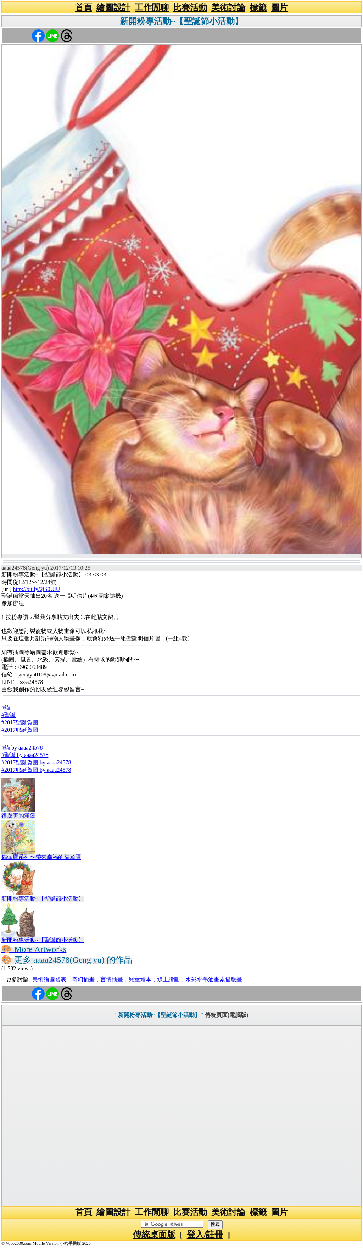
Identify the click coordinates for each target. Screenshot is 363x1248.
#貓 (5, 707)
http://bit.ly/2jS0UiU (36, 589)
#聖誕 (8, 715)
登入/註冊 (205, 1234)
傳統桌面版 (154, 1234)
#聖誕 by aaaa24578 (24, 755)
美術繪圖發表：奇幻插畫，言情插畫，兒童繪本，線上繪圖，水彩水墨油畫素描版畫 (137, 979)
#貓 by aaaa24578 (22, 748)
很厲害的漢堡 (18, 816)
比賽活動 (190, 7)
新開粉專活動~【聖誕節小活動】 (181, 21)
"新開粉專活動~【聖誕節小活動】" (159, 1015)
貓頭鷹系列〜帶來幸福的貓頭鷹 (41, 857)
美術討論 (228, 7)
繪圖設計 (113, 7)
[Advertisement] (181, 1116)
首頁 (83, 7)
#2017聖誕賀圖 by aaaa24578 (36, 762)
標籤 (258, 7)
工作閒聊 (152, 7)
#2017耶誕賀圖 (19, 730)
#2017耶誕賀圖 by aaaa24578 (36, 770)
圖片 (279, 7)
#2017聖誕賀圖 (19, 722)
